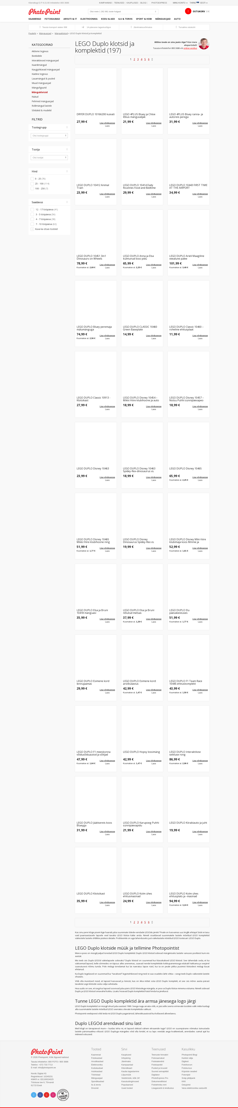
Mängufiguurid (39, 87)
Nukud (35, 96)
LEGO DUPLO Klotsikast (91, 893)
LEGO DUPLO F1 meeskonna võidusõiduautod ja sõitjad (93, 753)
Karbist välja (187, 1058)
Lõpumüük (126, 1075)
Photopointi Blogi (189, 1055)
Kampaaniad (105, 2)
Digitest (185, 1061)
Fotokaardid (157, 1065)
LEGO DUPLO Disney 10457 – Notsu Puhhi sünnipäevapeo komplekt (186, 399)
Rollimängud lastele (42, 105)
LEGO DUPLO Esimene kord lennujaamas (93, 682)
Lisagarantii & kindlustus (163, 1088)
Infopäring (126, 1058)
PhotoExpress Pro (160, 1078)
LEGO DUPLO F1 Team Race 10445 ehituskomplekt (185, 682)
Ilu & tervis (125, 18)
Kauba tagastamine (130, 1071)
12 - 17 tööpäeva (46, 209)
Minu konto (180, 2)
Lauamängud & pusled (43, 78)
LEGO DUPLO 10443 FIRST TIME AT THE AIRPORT (188, 186)
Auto (177, 18)
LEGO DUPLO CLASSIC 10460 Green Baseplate (140, 328)
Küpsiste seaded (189, 1071)
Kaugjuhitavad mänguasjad (46, 69)
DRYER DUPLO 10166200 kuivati (96, 114)
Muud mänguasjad (41, 83)
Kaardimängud (39, 64)
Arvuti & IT (70, 18)
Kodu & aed (108, 18)
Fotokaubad (52, 18)
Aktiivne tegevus (40, 51)
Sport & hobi (144, 18)
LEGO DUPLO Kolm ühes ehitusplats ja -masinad (183, 895)
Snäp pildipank (188, 1078)
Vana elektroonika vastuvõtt (194, 1088)
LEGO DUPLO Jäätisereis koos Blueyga (94, 824)
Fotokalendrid (158, 1061)
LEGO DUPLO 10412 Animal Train (93, 186)
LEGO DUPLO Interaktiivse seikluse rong (185, 753)
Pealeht (32, 33)
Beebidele (37, 55)
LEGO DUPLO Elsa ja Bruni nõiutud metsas (138, 611)
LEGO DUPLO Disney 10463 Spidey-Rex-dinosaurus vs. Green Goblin (139, 470)
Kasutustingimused (130, 1081)
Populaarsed (127, 1085)
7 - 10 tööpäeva (46, 224)
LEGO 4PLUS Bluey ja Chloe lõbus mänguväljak (139, 116)
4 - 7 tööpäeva (45, 219)
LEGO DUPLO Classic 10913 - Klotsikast (93, 399)
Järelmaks (126, 1061)
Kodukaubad (97, 1068)
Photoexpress (159, 2)
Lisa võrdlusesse (107, 123)
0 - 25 (40, 178)
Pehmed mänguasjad (43, 101)
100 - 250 (41, 188)
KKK (184, 1081)
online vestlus (190, 48)
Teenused (119, 2)
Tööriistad (95, 1075)
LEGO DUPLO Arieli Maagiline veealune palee (186, 257)
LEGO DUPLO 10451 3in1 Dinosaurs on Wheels (91, 257)
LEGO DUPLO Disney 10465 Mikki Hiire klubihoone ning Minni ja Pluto (93, 541)
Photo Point (49, 1051)
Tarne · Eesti (199, 2)
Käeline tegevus (40, 73)
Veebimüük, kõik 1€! (130, 1078)
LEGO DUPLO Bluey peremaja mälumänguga (94, 328)
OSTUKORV (199, 11)
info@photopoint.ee (47, 1067)
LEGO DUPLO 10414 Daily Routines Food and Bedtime (139, 186)
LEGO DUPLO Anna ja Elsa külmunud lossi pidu (138, 257)
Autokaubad (96, 1071)
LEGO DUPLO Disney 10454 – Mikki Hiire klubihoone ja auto (141, 399)
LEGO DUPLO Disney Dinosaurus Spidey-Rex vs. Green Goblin (138, 541)
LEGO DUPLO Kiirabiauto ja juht (188, 822)
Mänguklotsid (61, 33)
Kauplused (132, 2)
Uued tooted (127, 1088)
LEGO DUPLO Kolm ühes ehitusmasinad (137, 895)
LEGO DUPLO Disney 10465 (185, 468)
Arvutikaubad (97, 1061)
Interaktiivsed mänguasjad (45, 60)
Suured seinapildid (160, 1071)
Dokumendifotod (159, 1081)
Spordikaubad (97, 1081)
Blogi (143, 2)
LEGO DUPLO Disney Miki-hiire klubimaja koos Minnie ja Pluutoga (187, 541)
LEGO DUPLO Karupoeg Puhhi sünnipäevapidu (141, 824)
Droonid (95, 1088)
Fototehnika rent (159, 1085)
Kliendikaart (126, 1068)
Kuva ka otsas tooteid (46, 228)
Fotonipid (186, 1075)
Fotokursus (187, 1068)
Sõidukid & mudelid (41, 110)
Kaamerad (35, 18)
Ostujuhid (186, 1085)
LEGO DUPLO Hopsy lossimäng (141, 752)
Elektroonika (89, 18)
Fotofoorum (187, 1065)
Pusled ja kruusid (159, 1068)
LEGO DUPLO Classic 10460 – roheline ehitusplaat (186, 328)
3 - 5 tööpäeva (45, 214)
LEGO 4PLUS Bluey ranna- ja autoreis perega (186, 116)
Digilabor (156, 1075)
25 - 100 (42, 183)
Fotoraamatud (158, 1058)
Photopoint (47, 11)
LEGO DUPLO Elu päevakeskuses (179, 611)
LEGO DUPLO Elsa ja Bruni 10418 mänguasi (92, 611)
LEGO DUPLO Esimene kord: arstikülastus (139, 682)
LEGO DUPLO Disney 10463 (93, 468)
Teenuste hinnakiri (160, 1055)
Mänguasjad (163, 18)
